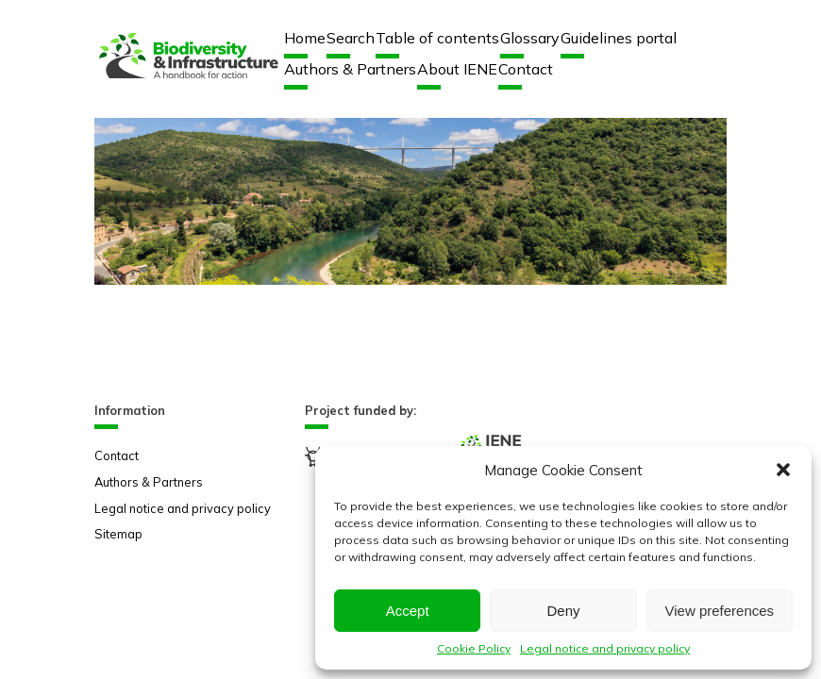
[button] (783, 469)
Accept (407, 611)
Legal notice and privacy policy (605, 648)
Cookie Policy (474, 648)
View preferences (720, 611)
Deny (562, 611)
